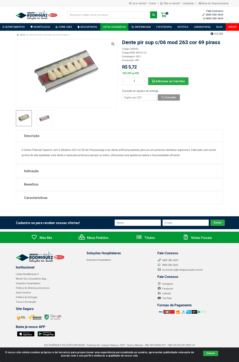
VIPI (137, 60)
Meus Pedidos (94, 238)
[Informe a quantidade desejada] (134, 81)
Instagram (165, 283)
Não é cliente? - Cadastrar (177, 3)
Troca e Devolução (26, 301)
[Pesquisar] (153, 14)
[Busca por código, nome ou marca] (108, 14)
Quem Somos (23, 292)
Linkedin (164, 293)
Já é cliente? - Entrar (142, 3)
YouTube (164, 298)
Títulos (145, 238)
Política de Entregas (26, 297)
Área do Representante (214, 3)
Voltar (217, 33)
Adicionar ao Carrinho (168, 81)
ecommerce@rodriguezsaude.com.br (180, 269)
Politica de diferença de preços (33, 287)
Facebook (165, 288)
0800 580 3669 (213, 18)
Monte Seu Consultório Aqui (31, 278)
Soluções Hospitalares (28, 283)
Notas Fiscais (197, 238)
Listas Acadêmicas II (27, 274)
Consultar (168, 97)
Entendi (211, 353)
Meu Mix (41, 238)
